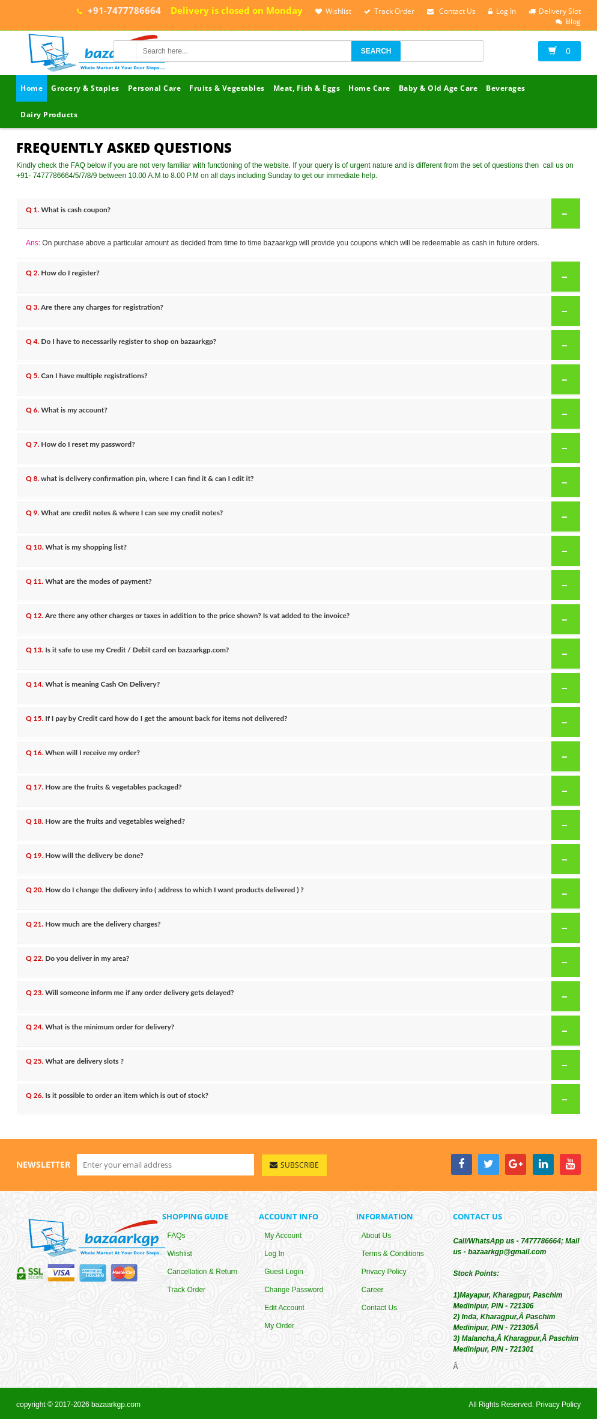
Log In (274, 1255)
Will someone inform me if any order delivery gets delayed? (299, 996)
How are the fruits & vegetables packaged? (299, 790)
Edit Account (284, 1309)
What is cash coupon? (299, 213)
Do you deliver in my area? (299, 961)
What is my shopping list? (299, 550)
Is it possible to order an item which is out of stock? (299, 1098)
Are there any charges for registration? (299, 310)
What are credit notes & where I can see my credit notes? (299, 516)
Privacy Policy (384, 1273)
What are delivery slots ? (299, 1064)
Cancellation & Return (203, 1273)
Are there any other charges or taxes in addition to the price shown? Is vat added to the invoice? (299, 619)
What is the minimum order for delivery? (299, 1030)
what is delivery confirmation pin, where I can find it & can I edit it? (299, 481)
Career (373, 1291)
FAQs (177, 1237)
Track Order (187, 1291)
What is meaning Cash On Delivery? (299, 687)
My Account (283, 1237)
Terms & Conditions (393, 1255)
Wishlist (180, 1255)
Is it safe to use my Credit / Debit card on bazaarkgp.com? (299, 653)
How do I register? (299, 276)
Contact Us (379, 1309)
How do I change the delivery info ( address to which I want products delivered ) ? (299, 893)
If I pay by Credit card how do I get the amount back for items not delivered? (299, 721)
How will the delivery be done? (299, 858)
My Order (279, 1327)
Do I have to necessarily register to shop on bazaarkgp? (299, 344)
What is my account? (299, 413)
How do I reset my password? (299, 447)
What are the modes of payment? (299, 584)
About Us (376, 1237)
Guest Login (283, 1273)
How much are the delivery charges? (299, 927)
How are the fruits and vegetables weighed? (299, 824)
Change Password (293, 1291)
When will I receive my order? (299, 756)
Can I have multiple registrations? (299, 379)
